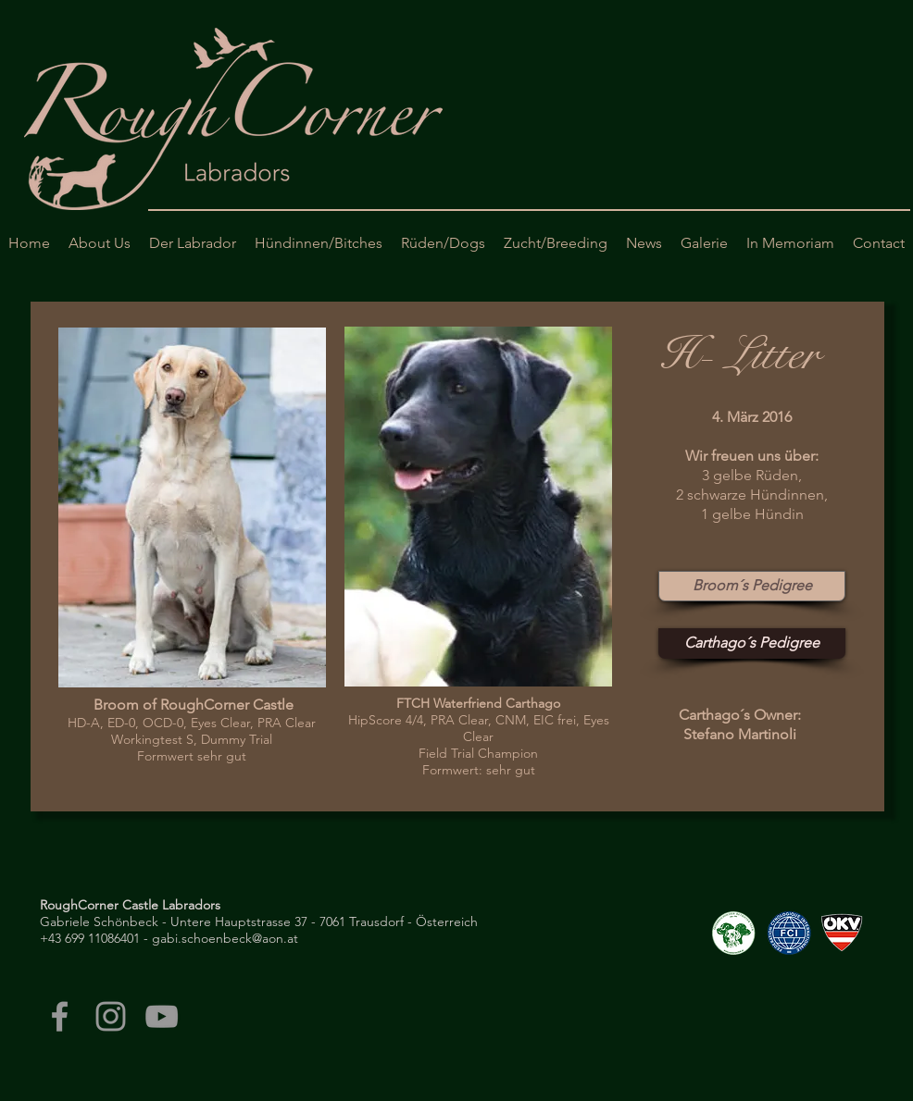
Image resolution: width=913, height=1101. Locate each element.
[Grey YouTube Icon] (161, 1016)
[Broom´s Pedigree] (751, 586)
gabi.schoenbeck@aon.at (225, 938)
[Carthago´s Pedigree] (751, 643)
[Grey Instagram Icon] (111, 1016)
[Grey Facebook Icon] (60, 1016)
